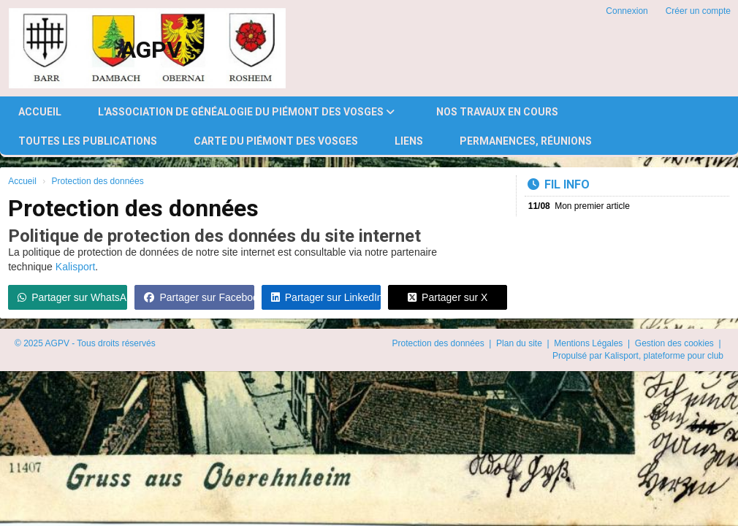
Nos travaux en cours (497, 112)
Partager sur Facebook (199, 297)
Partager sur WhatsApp (72, 297)
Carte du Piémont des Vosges (276, 141)
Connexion (626, 11)
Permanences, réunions (526, 141)
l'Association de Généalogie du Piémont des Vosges (246, 112)
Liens (409, 141)
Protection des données (439, 343)
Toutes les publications (87, 141)
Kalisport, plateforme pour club (663, 356)
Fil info (559, 184)
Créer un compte (698, 11)
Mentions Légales (589, 343)
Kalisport (75, 266)
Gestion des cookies (675, 343)
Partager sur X (447, 297)
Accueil (39, 112)
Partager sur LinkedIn (326, 297)
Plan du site (520, 343)
